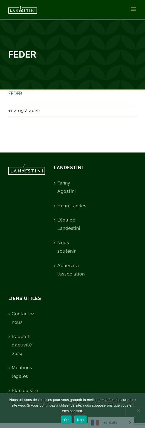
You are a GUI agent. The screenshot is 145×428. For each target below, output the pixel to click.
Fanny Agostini (66, 187)
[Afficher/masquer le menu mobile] (134, 9)
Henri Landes (71, 205)
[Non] (138, 410)
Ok (66, 420)
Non (80, 420)
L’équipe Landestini (68, 224)
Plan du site (25, 390)
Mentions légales (22, 372)
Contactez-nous (24, 318)
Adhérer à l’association (71, 270)
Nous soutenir (66, 247)
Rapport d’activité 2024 (22, 345)
